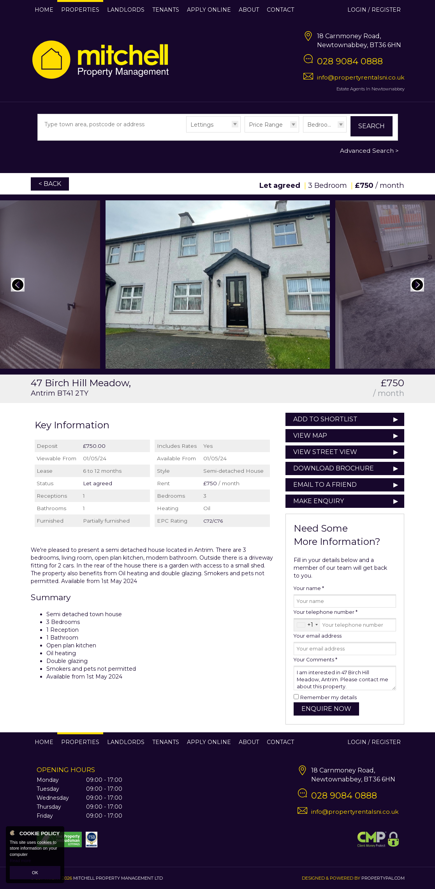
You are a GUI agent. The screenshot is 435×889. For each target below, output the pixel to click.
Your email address (318, 636)
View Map (310, 435)
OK (35, 872)
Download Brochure (333, 468)
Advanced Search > (369, 150)
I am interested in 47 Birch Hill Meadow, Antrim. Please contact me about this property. (345, 678)
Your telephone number (326, 612)
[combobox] (307, 625)
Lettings (201, 124)
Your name (309, 588)
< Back (50, 183)
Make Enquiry (318, 501)
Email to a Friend (325, 484)
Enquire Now (326, 708)
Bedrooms (321, 124)
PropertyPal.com (383, 878)
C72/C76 (213, 521)
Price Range (266, 124)
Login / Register (374, 9)
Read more (20, 860)
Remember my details (328, 697)
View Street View (325, 452)
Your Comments (315, 660)
